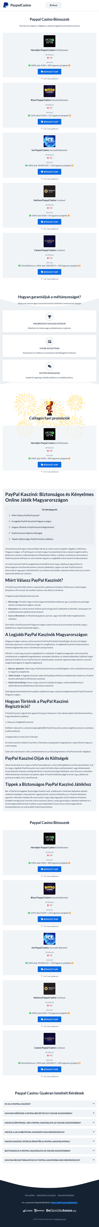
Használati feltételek (66, 1195)
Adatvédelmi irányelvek (46, 1195)
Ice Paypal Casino (40, 150)
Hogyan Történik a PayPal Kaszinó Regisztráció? (33, 527)
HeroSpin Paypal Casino (43, 50)
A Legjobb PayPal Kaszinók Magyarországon (31, 521)
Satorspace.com (60, 1219)
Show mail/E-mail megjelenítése (64, 1202)
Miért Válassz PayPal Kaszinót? (26, 515)
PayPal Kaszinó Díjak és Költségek (27, 533)
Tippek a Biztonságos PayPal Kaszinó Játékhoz (32, 539)
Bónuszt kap (49, 71)
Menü (53, 5)
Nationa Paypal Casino (45, 200)
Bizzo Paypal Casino (41, 100)
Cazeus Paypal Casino (45, 250)
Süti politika (30, 1195)
